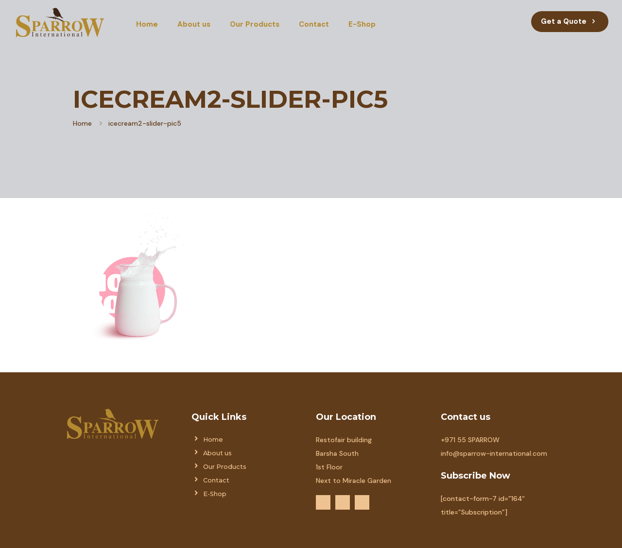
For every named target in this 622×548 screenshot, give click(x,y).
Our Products (224, 466)
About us (217, 453)
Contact (216, 480)
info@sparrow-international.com (494, 453)
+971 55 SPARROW (470, 439)
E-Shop (214, 494)
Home (82, 123)
